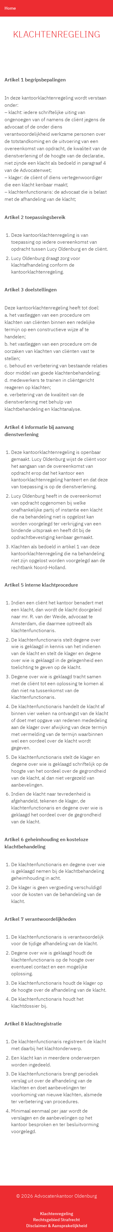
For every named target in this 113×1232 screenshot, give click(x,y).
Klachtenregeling (56, 1214)
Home (10, 8)
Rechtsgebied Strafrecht (56, 1220)
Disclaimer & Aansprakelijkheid (56, 1226)
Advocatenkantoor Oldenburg (65, 1196)
